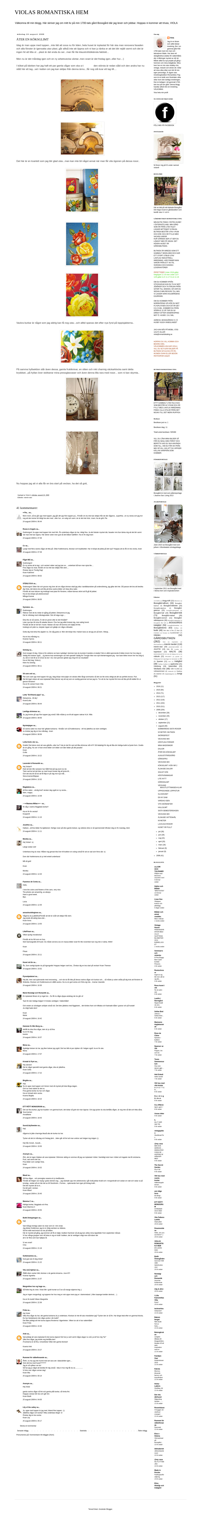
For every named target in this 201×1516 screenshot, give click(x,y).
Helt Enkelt (158, 1074)
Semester (174, 659)
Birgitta (26, 1080)
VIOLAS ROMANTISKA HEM (52, 12)
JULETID (157, 649)
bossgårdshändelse (173, 625)
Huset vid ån (28, 962)
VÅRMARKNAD (159, 671)
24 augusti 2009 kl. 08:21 (32, 687)
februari (161, 848)
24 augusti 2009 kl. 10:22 (32, 756)
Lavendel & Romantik (31, 763)
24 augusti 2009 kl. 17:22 (32, 1073)
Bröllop (176, 628)
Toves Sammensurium (159, 1061)
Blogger (109, 1509)
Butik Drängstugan (30, 1218)
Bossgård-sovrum (160, 618)
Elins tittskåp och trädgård (159, 1485)
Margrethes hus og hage (33, 1286)
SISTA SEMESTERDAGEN (168, 811)
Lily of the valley (29, 1407)
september (162, 723)
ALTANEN (157, 601)
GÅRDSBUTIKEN (164, 638)
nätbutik (157, 656)
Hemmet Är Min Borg (31, 1026)
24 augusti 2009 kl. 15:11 (32, 955)
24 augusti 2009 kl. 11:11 (32, 831)
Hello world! (158, 1076)
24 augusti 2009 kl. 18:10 (32, 1099)
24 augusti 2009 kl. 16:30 (32, 985)
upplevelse (174, 664)
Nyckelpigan (28, 726)
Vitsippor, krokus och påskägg (158, 903)
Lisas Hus (158, 899)
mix (168, 654)
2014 (158, 693)
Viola (172, 38)
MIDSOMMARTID (159, 654)
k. (155, 1120)
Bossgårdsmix (160, 628)
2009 (158, 710)
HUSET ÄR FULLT (165, 827)
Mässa (174, 654)
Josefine (26, 825)
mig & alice (158, 1289)
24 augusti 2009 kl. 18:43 (32, 1118)
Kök (168, 649)
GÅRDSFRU (162, 759)
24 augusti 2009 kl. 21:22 (32, 1262)
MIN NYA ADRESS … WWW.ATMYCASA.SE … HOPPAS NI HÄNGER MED (159, 1152)
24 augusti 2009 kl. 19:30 (32, 1146)
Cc (24, 546)
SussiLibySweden (30, 1126)
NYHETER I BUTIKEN (166, 732)
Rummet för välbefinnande (33, 1358)
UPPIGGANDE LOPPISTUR (168, 791)
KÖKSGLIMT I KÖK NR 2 (167, 765)
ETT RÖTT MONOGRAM (32, 1107)
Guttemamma (28, 1256)
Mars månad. (159, 919)
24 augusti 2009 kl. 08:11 (32, 642)
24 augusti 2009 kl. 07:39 (32, 552)
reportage (166, 659)
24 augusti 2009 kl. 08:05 (32, 599)
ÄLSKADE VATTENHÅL (167, 817)
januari (161, 851)
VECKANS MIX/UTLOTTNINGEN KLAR (170, 786)
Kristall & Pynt (28, 1062)
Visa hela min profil (161, 93)
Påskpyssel (157, 659)
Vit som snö (27, 674)
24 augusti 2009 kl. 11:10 (32, 817)
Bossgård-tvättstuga (174, 620)
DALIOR (161, 749)
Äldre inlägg (142, 1431)
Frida (25, 1310)
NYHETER (162, 821)
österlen (159, 674)
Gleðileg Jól (158, 1388)
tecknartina (159, 1309)
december (162, 713)
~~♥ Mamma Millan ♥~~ (32, 804)
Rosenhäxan (159, 1408)
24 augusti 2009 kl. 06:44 (32, 522)
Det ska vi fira (168, 630)
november (162, 716)
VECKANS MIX (164, 739)
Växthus (179, 671)
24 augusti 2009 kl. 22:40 (32, 1326)
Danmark (157, 1427)
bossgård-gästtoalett (172, 610)
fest (178, 630)
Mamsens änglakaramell (159, 1024)
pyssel (177, 656)
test (169, 661)
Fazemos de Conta (30, 882)
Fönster (165, 633)
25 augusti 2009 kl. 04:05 (32, 1400)
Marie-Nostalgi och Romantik (34, 993)
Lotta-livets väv (29, 742)
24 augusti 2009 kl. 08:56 (32, 718)
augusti (161, 726)
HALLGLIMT (162, 807)
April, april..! (158, 1107)
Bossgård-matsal (168, 615)
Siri (181, 659)
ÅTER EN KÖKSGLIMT (167, 752)
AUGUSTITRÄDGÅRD (166, 756)
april (160, 842)
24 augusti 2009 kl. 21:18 (32, 1248)
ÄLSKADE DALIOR (165, 769)
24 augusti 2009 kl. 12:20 (32, 874)
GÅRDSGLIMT (163, 782)
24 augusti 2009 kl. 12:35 (32, 905)
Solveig (26, 650)
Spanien (160, 661)
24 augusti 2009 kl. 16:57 (32, 1037)
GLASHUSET (174, 633)
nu (179, 654)
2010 (158, 706)
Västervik (170, 671)
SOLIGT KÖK (163, 772)
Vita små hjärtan (29, 1270)
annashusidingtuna (30, 913)
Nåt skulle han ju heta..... (158, 1324)
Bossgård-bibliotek (171, 606)
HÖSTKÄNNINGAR (165, 775)
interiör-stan (28, 497)
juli (159, 832)
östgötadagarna (169, 674)
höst (164, 642)
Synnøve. (26, 607)
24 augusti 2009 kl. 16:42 (32, 1018)
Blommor (177, 601)
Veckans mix (159, 669)
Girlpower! (158, 1311)
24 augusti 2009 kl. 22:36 (32, 1302)
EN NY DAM (162, 797)
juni (159, 835)
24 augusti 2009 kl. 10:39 (32, 796)
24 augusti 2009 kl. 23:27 (32, 1350)
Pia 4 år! (157, 1169)
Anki (25, 1334)
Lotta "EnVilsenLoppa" (32, 695)
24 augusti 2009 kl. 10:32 (32, 779)
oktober (161, 719)
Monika (26, 839)
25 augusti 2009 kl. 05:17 (32, 1421)
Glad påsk (158, 1222)
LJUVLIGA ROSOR (165, 824)
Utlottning (157, 666)
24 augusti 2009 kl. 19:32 (32, 1168)
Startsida (83, 1431)
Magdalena (27, 787)
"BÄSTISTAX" (159, 891)
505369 (173, 432)
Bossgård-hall (159, 613)
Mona (25, 1045)
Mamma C (27, 1201)
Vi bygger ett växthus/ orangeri (159, 1412)
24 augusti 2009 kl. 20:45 (32, 1194)
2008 (158, 856)
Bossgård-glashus (160, 608)
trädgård (178, 661)
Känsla (157, 1369)
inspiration (175, 642)
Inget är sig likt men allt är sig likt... (159, 977)
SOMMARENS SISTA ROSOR (169, 729)
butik (156, 630)
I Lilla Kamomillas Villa (159, 1298)
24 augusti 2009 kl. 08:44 (32, 704)
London (176, 649)
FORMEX (157, 633)
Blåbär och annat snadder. (158, 914)
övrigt (179, 673)
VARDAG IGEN (164, 801)
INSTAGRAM (158, 644)
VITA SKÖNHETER (165, 804)
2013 (158, 697)
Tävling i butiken (163, 664)
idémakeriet (159, 1449)
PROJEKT (168, 656)
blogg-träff (166, 601)
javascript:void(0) (174, 647)
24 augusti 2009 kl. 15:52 (32, 969)
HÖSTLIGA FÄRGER (166, 742)
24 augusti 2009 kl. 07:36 (32, 538)
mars (160, 845)
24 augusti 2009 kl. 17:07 (32, 1054)
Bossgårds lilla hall (160, 623)
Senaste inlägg (22, 1431)
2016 (158, 686)
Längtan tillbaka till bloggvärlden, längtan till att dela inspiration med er (159, 1343)
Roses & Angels (29, 529)
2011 (158, 703)
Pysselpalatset (29, 976)
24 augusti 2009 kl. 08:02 (32, 576)
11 (166, 427)
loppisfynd (157, 652)
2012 (158, 700)
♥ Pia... (25, 513)
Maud (25, 1175)
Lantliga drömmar (30, 711)
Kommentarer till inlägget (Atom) (42, 1435)
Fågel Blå (26, 560)
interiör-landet (170, 644)
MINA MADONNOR (165, 745)
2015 (158, 690)
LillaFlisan (27, 931)
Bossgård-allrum (161, 603)
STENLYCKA (28, 584)
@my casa (158, 1144)
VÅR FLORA (175, 669)
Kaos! (156, 1302)
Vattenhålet (172, 666)
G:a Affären (159, 1105)
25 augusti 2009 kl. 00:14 (32, 1376)
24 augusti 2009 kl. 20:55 (32, 1210)
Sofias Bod (158, 1012)
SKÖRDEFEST (163, 735)
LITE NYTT (162, 779)
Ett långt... (158, 1195)
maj (160, 838)
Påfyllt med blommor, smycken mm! (159, 876)
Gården (157, 635)
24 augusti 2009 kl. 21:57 (32, 1279)
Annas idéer (159, 1114)
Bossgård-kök (176, 613)
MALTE (172, 651)
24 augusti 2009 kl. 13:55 (32, 924)
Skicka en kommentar (28, 1426)
